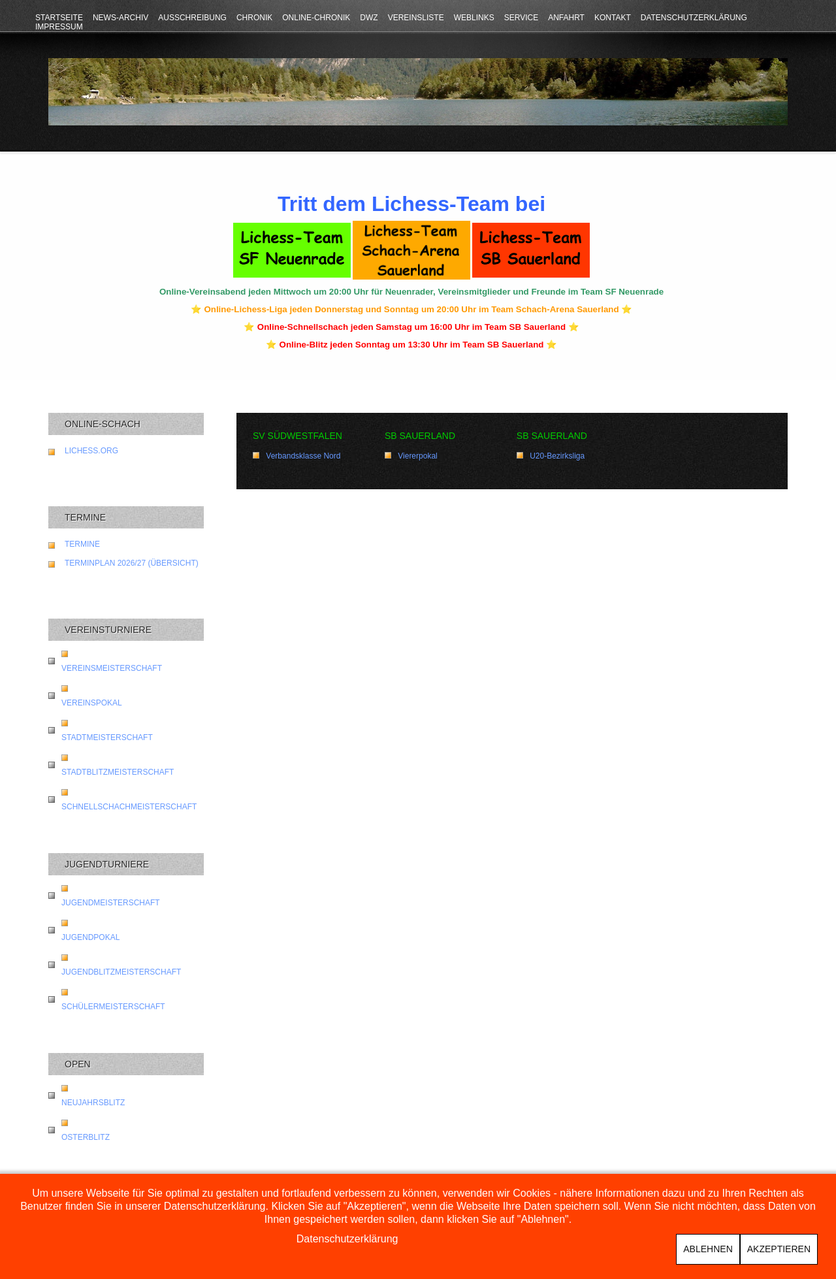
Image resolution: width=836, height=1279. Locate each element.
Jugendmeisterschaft (110, 902)
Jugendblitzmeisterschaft (121, 972)
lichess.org (91, 450)
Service (521, 17)
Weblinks (474, 17)
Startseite (59, 17)
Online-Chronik (316, 17)
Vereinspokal (91, 702)
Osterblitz (85, 1137)
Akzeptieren (779, 1249)
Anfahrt (566, 17)
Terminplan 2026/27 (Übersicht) (132, 563)
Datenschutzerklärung (694, 17)
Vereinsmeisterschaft (111, 668)
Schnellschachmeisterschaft (129, 806)
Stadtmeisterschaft (107, 737)
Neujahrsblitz (93, 1102)
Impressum (59, 26)
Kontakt (612, 17)
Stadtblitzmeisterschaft (117, 772)
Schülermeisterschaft (113, 1006)
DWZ (369, 17)
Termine (82, 544)
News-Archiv (120, 17)
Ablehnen (707, 1249)
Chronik (254, 17)
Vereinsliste (416, 17)
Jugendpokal (90, 937)
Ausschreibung (192, 17)
